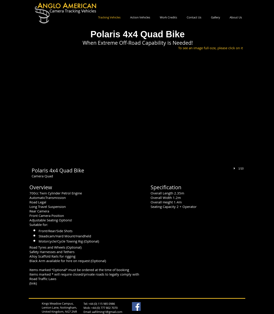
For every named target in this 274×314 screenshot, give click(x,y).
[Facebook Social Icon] (136, 306)
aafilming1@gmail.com (107, 312)
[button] (137, 116)
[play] (235, 168)
